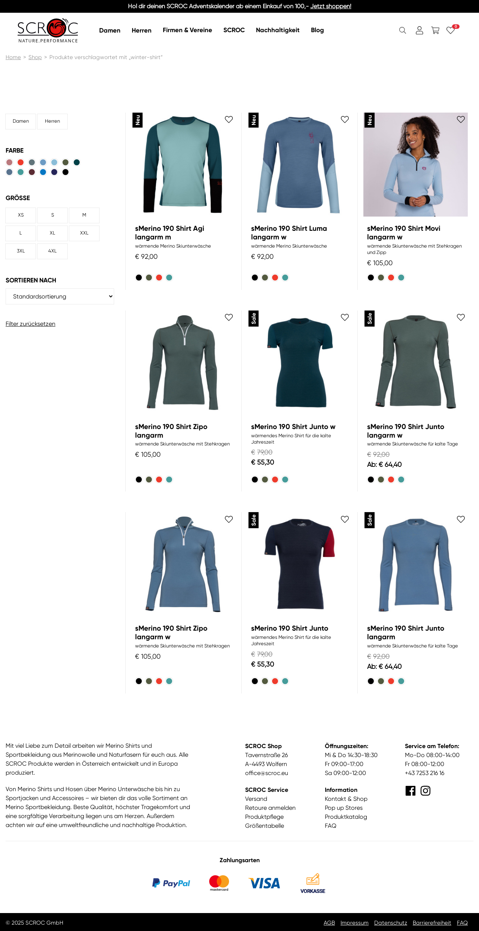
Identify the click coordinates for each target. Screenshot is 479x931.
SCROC (234, 30)
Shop (35, 57)
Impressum (355, 922)
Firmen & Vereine (187, 30)
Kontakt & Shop (346, 798)
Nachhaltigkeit (278, 30)
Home (13, 57)
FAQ (330, 825)
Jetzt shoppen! (330, 6)
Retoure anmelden (270, 807)
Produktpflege (264, 816)
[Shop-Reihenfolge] (60, 296)
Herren (142, 30)
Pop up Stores (344, 807)
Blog (317, 30)
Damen (109, 30)
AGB (329, 922)
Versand (256, 798)
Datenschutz (390, 922)
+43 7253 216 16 (424, 773)
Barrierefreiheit (432, 922)
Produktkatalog (346, 816)
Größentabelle (264, 825)
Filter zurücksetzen (30, 323)
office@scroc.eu (266, 773)
